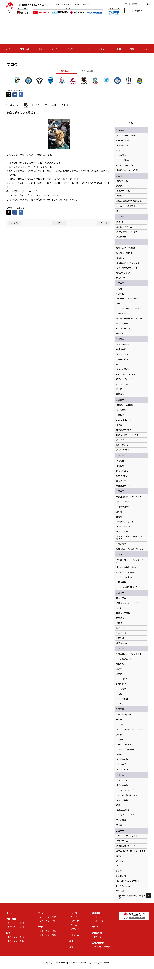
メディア (75, 921)
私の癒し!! (120, 258)
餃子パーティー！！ (125, 379)
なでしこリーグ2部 (16, 927)
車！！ (119, 866)
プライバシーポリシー (102, 946)
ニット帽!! (120, 724)
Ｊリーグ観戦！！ (124, 800)
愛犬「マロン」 (123, 476)
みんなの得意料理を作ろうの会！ (131, 318)
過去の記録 (97, 932)
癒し (118, 211)
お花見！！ (121, 693)
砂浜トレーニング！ (125, 328)
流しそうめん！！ (124, 471)
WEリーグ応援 (122, 140)
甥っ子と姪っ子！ (124, 531)
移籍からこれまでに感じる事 (129, 201)
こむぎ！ (120, 288)
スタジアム (103, 49)
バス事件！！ (122, 739)
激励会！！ (121, 623)
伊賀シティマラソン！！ (127, 780)
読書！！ (120, 805)
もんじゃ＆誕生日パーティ (128, 587)
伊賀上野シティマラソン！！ (129, 497)
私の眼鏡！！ (122, 891)
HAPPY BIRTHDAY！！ (126, 374)
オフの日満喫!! (122, 369)
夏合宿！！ (121, 674)
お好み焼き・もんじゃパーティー (130, 549)
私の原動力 (121, 237)
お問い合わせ (98, 942)
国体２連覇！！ (123, 349)
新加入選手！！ (123, 764)
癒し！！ (120, 364)
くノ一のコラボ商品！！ (127, 749)
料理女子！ (121, 303)
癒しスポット (122, 481)
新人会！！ (121, 871)
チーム (55, 49)
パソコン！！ (122, 861)
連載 (132, 49)
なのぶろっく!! (122, 501)
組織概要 (96, 913)
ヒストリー (98, 917)
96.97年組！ (121, 278)
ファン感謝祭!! (122, 344)
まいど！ (120, 608)
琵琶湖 (119, 516)
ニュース (85, 49)
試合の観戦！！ (123, 683)
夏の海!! (119, 511)
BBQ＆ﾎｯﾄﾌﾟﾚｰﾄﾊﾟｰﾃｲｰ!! (127, 435)
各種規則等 (98, 921)
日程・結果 (25, 49)
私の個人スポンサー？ (126, 846)
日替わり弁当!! (122, 506)
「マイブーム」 (123, 841)
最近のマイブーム (124, 227)
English (138, 10)
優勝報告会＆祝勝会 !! (125, 405)
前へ (16, 222)
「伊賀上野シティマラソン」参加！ (129, 561)
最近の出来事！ (123, 323)
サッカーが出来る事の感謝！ (129, 308)
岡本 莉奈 (121, 598)
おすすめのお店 (123, 145)
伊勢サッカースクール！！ (128, 603)
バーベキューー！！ (125, 440)
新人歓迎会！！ (123, 876)
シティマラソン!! (123, 714)
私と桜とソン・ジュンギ (127, 232)
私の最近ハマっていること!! (129, 263)
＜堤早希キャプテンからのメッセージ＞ (131, 897)
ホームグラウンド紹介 (126, 206)
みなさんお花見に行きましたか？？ (129, 537)
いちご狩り (121, 544)
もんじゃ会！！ (123, 633)
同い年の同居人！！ (125, 886)
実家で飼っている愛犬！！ (128, 881)
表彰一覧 (97, 936)
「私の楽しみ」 (123, 181)
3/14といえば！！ (124, 445)
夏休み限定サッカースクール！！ (130, 851)
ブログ (70, 49)
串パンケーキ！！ (124, 384)
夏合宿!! (119, 425)
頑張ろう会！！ (123, 618)
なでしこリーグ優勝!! (125, 248)
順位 (41, 49)
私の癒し (120, 186)
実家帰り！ (121, 394)
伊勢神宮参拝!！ (123, 485)
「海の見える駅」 (124, 191)
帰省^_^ (119, 333)
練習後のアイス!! (123, 430)
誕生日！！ (121, 389)
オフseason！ (122, 643)
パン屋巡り (121, 155)
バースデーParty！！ (125, 815)
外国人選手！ (122, 582)
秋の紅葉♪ (121, 461)
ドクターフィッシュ (125, 521)
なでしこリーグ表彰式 (126, 135)
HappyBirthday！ (124, 420)
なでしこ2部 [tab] (87, 70)
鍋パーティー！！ (124, 628)
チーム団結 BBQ (123, 160)
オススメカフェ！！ (125, 354)
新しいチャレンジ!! (124, 165)
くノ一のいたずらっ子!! (128, 268)
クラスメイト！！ (124, 769)
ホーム (8, 49)
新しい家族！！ (123, 820)
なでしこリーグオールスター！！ (131, 729)
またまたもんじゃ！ (125, 577)
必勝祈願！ (121, 638)
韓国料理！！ (122, 664)
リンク (146, 49)
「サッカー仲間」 (124, 526)
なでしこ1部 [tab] (66, 70)
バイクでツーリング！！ (127, 790)
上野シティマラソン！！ (127, 836)
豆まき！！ (121, 825)
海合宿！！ (121, 856)
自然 (118, 150)
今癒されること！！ (125, 810)
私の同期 (120, 222)
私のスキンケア (123, 273)
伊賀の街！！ (122, 293)
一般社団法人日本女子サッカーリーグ (53, 4)
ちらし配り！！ (123, 688)
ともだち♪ (121, 466)
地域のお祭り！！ (124, 785)
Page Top (148, 895)
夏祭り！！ (121, 669)
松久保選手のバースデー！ (128, 298)
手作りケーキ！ (123, 313)
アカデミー (76, 928)
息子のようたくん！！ (126, 744)
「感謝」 (120, 196)
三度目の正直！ (123, 359)
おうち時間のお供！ (125, 253)
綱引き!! (119, 719)
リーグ (74, 917)
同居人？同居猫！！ (125, 613)
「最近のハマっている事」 (128, 170)
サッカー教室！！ (124, 698)
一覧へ (59, 222)
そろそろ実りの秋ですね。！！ (130, 795)
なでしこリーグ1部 (16, 923)
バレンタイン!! (123, 450)
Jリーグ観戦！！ (123, 679)
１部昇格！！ (122, 415)
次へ (102, 222)
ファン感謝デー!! (123, 410)
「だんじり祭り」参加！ (127, 567)
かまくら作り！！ (124, 759)
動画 (119, 49)
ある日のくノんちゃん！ (127, 572)
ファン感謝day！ (123, 659)
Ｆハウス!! (120, 703)
